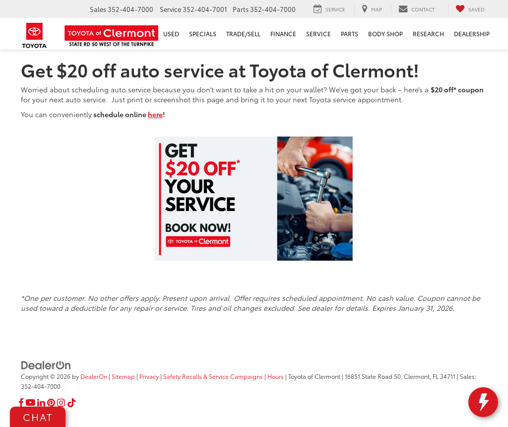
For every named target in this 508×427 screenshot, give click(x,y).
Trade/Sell (243, 33)
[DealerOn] (46, 364)
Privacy (149, 376)
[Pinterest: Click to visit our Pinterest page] (51, 403)
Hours (275, 376)
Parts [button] (349, 33)
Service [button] (318, 33)
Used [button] (171, 33)
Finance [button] (283, 33)
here (155, 114)
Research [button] (428, 33)
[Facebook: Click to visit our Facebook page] (21, 403)
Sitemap (123, 376)
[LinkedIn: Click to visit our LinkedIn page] (41, 403)
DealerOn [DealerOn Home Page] (93, 376)
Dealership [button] (472, 33)
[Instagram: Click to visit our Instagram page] (61, 403)
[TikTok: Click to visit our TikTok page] (71, 403)
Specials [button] (202, 33)
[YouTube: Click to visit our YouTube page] (30, 403)
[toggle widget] (483, 402)
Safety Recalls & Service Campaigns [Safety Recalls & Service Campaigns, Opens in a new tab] (213, 376)
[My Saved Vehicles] (470, 9)
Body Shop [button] (385, 33)
